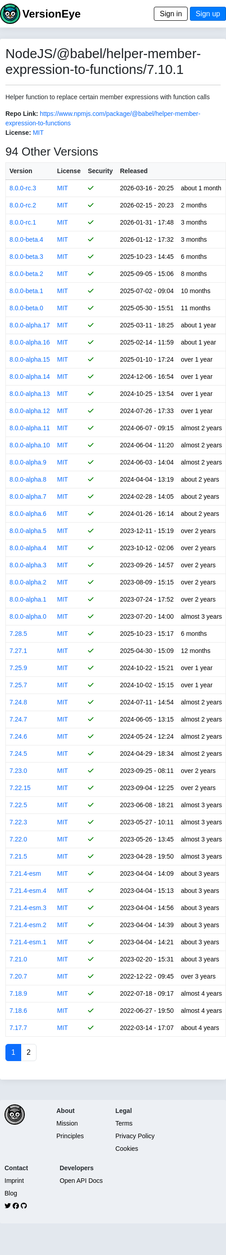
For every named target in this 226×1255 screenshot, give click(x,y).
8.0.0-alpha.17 (29, 325)
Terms (124, 1123)
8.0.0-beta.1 (26, 290)
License (69, 171)
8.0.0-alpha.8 (27, 479)
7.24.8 (18, 702)
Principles (70, 1136)
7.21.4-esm (25, 873)
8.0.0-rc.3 (22, 188)
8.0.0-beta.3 (26, 256)
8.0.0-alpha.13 (29, 393)
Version (20, 171)
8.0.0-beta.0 (26, 308)
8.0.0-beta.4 (26, 239)
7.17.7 (18, 1027)
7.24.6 (18, 736)
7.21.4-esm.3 (27, 907)
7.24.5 (18, 753)
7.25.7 (18, 685)
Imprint (14, 1180)
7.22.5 (18, 805)
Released (134, 171)
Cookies (126, 1148)
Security (100, 171)
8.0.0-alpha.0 (27, 616)
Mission (67, 1123)
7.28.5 (18, 633)
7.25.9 (18, 667)
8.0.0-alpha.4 (27, 548)
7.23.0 (18, 770)
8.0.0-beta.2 (26, 273)
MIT (38, 132)
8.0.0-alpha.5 (27, 530)
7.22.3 (18, 822)
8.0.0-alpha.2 (27, 582)
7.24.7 (18, 719)
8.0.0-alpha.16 (29, 342)
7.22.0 (18, 839)
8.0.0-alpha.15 (29, 359)
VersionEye (51, 14)
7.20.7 (18, 976)
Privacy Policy (135, 1136)
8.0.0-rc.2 (22, 205)
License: (18, 132)
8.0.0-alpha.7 (27, 496)
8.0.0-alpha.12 (29, 410)
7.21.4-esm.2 (27, 925)
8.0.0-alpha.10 (29, 445)
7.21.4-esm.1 (27, 942)
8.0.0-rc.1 (22, 222)
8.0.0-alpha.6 (27, 513)
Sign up (208, 14)
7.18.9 (18, 993)
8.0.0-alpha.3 (27, 565)
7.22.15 (20, 787)
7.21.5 (18, 856)
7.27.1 (18, 650)
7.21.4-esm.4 (27, 890)
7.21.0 (18, 959)
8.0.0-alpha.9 (27, 462)
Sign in (171, 14)
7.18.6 (18, 1010)
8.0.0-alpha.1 (27, 599)
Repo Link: (21, 113)
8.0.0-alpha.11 (29, 428)
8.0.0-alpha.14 (29, 376)
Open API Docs (81, 1180)
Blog (11, 1193)
